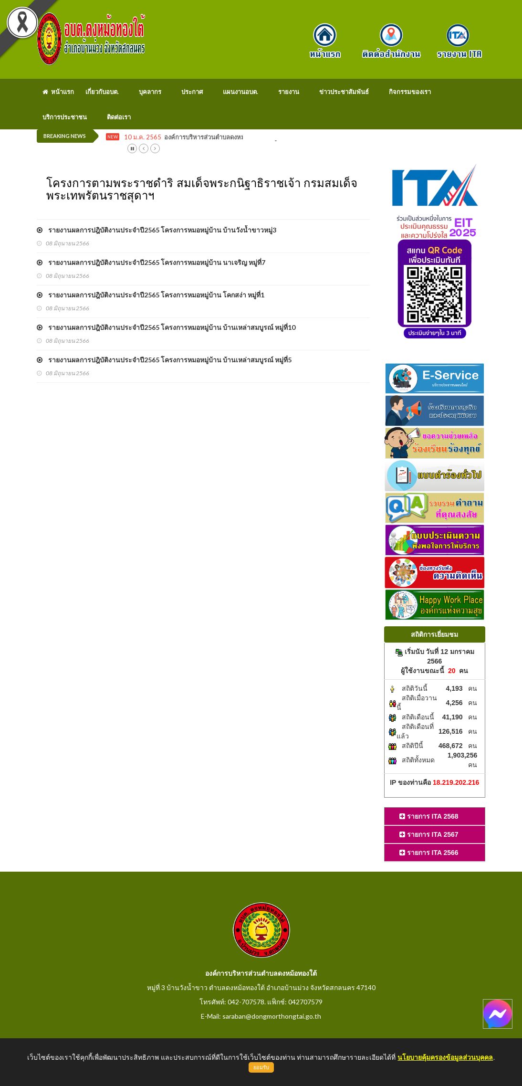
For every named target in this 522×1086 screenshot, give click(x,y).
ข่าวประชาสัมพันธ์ (344, 91)
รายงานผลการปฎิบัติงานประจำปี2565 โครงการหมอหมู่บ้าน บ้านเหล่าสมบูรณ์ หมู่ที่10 (166, 327)
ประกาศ (192, 91)
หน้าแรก (58, 91)
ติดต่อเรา (119, 117)
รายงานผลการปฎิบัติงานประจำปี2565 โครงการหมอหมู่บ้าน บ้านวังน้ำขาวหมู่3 (156, 230)
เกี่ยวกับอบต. (102, 91)
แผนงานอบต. (240, 91)
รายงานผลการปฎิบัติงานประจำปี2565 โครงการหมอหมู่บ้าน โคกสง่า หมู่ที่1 (150, 295)
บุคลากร (150, 91)
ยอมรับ (261, 1067)
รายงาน (288, 91)
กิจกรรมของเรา (410, 91)
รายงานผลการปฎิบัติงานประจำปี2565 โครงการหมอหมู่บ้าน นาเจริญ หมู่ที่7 (151, 262)
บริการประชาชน (64, 117)
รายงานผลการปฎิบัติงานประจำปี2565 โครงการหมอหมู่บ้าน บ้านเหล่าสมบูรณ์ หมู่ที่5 (164, 360)
